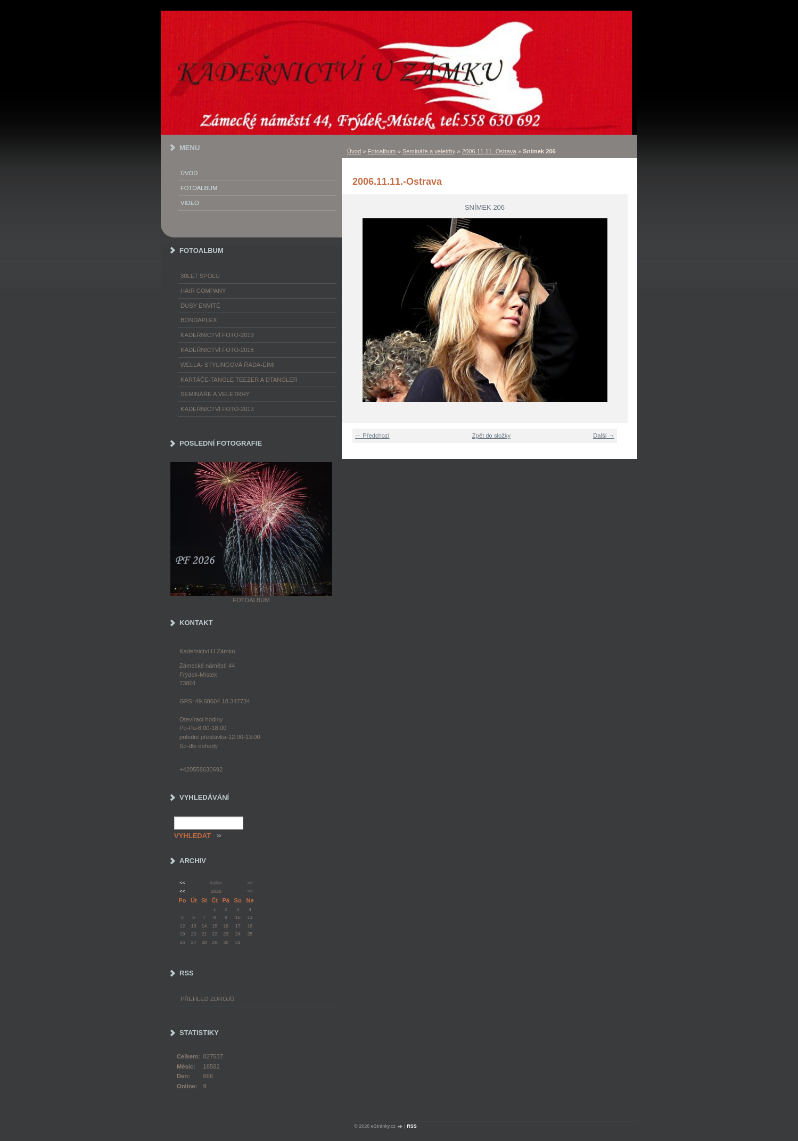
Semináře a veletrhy (429, 151)
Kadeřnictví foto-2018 (217, 350)
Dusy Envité (200, 305)
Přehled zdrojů (207, 999)
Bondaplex (198, 320)
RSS (412, 1126)
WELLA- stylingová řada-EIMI (227, 365)
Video (189, 203)
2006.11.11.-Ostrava (489, 151)
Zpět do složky (491, 435)
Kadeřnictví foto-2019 (217, 335)
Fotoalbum (382, 151)
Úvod (354, 151)
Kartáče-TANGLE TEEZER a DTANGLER (239, 379)
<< (182, 882)
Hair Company (203, 291)
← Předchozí (372, 435)
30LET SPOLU (200, 276)
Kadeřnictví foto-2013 (217, 409)
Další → (603, 435)
